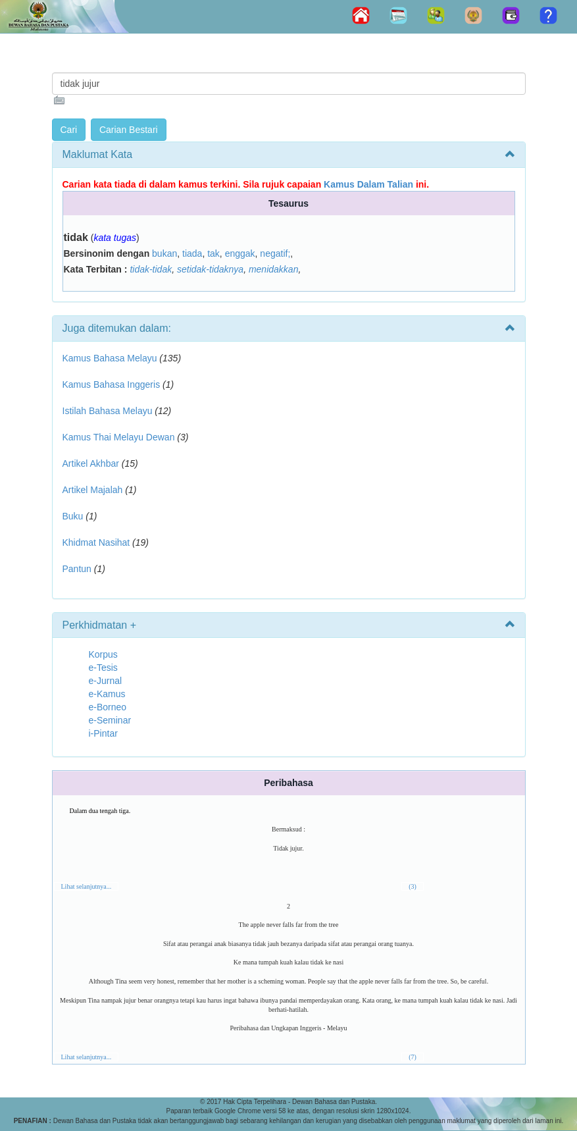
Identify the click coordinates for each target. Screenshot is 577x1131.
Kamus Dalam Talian (368, 184)
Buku (73, 516)
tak (213, 253)
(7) (412, 1057)
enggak (240, 253)
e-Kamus (107, 694)
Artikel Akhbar (91, 463)
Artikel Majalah (93, 490)
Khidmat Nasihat (96, 542)
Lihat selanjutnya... (86, 886)
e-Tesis (103, 667)
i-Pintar (103, 733)
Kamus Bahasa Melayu (111, 358)
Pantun (77, 569)
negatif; (275, 253)
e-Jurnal (105, 680)
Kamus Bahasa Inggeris (112, 384)
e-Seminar (110, 720)
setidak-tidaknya (210, 269)
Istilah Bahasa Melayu (108, 411)
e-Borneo (108, 707)
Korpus (103, 654)
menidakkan (274, 269)
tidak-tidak (151, 269)
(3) (412, 886)
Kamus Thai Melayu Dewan (119, 437)
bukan (164, 253)
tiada (192, 253)
